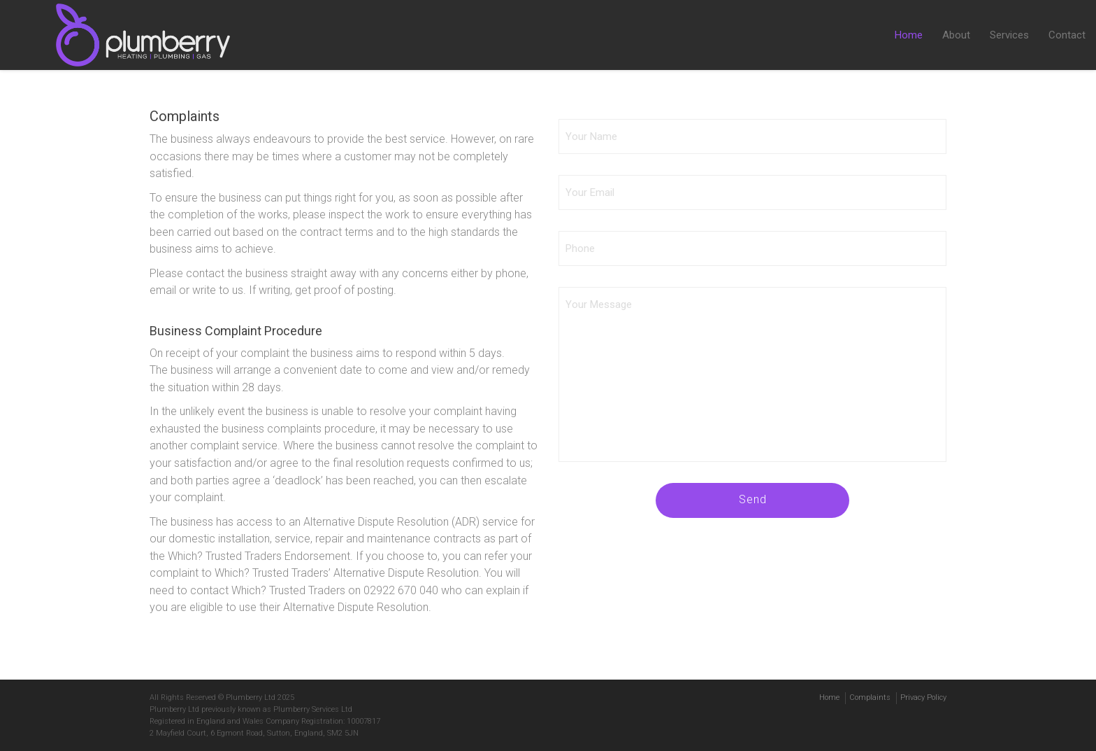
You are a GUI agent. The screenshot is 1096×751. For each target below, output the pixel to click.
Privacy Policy (923, 697)
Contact (1067, 35)
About (956, 35)
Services (1009, 35)
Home (909, 35)
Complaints (870, 697)
